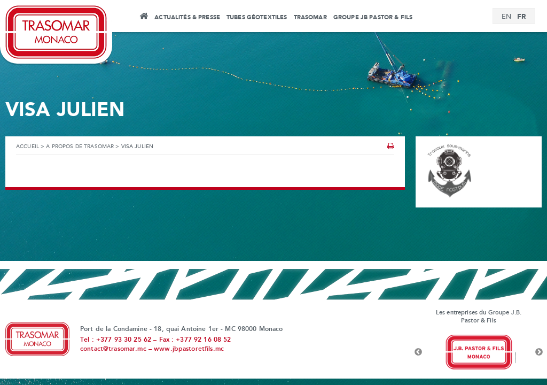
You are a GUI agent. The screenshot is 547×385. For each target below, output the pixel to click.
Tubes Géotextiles (256, 17)
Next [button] (539, 352)
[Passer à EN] (506, 17)
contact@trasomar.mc (113, 349)
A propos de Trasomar (80, 147)
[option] (478, 352)
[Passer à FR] (521, 17)
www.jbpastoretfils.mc (189, 349)
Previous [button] (418, 352)
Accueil (143, 17)
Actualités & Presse (187, 17)
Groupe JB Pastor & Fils (372, 17)
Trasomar (310, 17)
